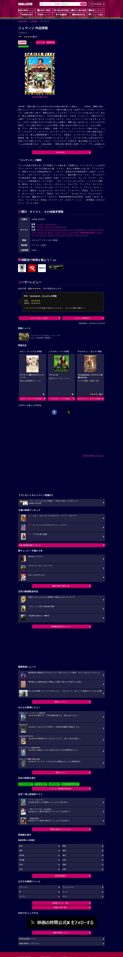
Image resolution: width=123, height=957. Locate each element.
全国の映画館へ (61, 876)
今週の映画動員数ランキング (30, 545)
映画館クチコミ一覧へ (60, 903)
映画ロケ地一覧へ (61, 907)
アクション (23, 887)
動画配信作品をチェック (60, 626)
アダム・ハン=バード (57, 235)
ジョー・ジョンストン (47, 224)
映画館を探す (26, 14)
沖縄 (64, 869)
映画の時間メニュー (26, 10)
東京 (21, 846)
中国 (21, 864)
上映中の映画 (43, 10)
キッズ (65, 892)
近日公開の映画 (78, 10)
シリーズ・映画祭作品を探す (61, 789)
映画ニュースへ (61, 702)
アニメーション (68, 887)
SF (20, 36)
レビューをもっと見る (39, 318)
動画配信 (49, 42)
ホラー (65, 896)
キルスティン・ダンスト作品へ (90, 399)
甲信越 (21, 860)
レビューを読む (96, 14)
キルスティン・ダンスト (86, 230)
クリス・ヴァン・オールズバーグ (52, 227)
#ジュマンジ (23, 46)
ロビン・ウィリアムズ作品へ (32, 399)
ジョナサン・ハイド (66, 230)
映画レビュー (61, 772)
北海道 (21, 855)
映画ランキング (96, 10)
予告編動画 (61, 14)
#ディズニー (53, 784)
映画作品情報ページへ (27, 939)
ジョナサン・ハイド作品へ (60, 399)
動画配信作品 (78, 14)
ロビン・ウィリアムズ (47, 230)
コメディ (22, 896)
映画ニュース (43, 14)
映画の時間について (60, 933)
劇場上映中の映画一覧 (60, 586)
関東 (64, 846)
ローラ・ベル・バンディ (78, 235)
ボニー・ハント (54, 232)
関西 (21, 851)
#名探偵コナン (40, 784)
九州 (21, 869)
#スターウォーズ (25, 784)
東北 (64, 855)
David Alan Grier (87, 232)
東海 (64, 851)
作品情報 (33, 21)
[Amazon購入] (39, 97)
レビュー (39, 42)
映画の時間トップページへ (29, 943)
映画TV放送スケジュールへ (60, 829)
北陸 (64, 860)
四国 (64, 864)
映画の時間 (22, 21)
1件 (30, 37)
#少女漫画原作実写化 (69, 784)
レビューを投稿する (82, 318)
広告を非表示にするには (93, 455)
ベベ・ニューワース (71, 232)
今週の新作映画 (61, 10)
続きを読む (60, 152)
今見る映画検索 (96, 4)
